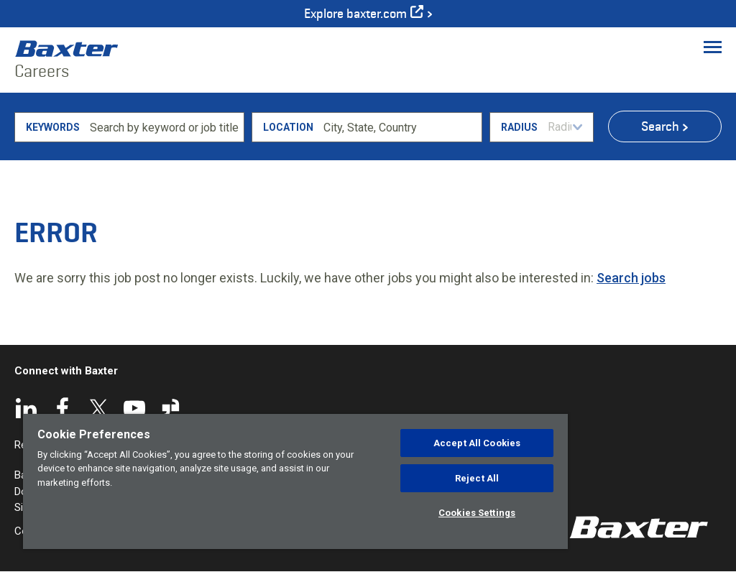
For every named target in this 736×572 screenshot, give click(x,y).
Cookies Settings (476, 512)
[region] (295, 481)
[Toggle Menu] (713, 46)
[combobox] (399, 127)
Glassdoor (170, 408)
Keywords (53, 127)
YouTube (134, 408)
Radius (519, 127)
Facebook (62, 408)
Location (288, 127)
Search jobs (631, 277)
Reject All (477, 478)
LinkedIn (27, 408)
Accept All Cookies (476, 443)
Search (660, 126)
